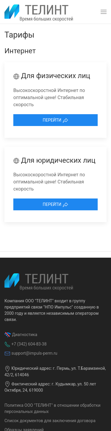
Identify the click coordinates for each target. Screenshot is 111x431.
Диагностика (24, 334)
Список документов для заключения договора (50, 420)
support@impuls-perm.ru (34, 353)
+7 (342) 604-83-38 (28, 344)
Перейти (55, 120)
